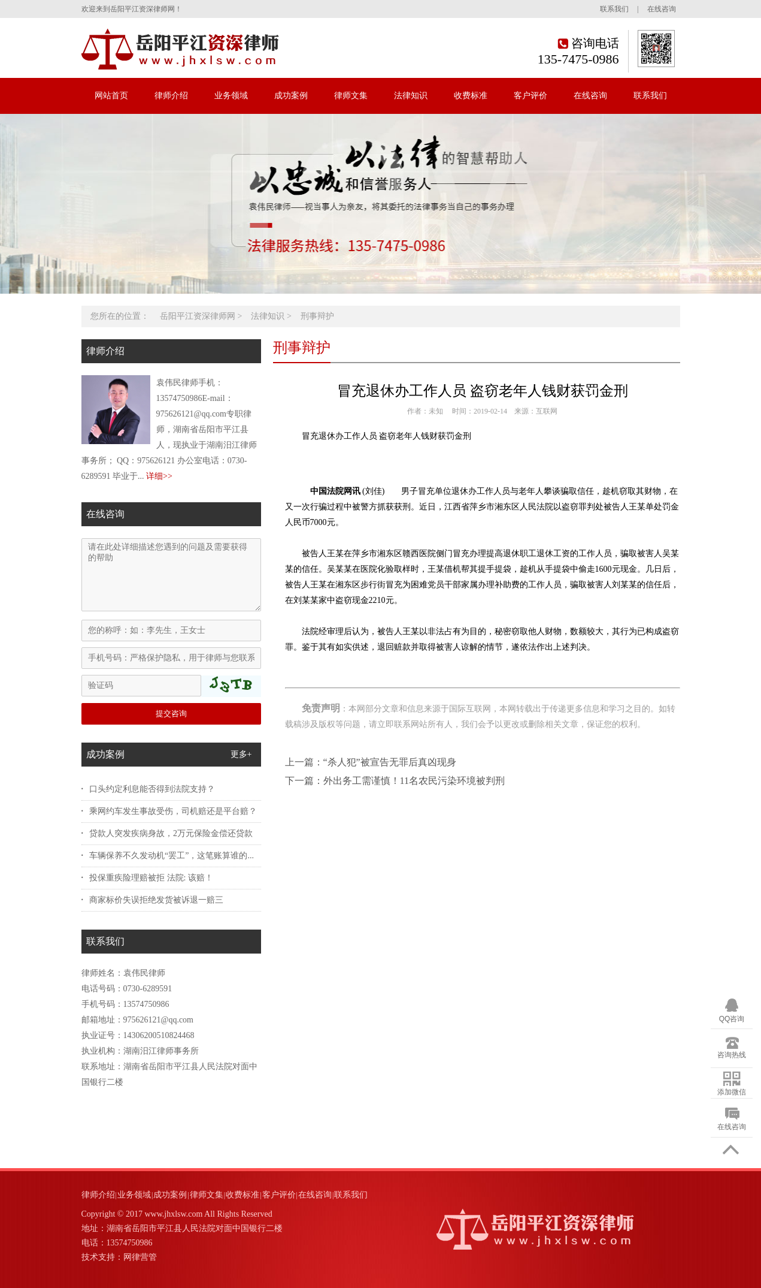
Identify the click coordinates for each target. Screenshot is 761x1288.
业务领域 (231, 95)
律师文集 (351, 95)
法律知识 (411, 95)
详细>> (159, 476)
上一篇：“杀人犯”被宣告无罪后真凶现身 (370, 762)
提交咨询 (171, 713)
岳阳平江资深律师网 (197, 316)
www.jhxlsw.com (173, 1213)
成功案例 (291, 95)
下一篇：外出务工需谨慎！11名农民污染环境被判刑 (395, 781)
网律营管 (140, 1257)
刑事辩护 (317, 316)
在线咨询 (661, 9)
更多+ (241, 754)
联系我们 (614, 9)
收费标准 (470, 95)
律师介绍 (171, 95)
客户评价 (530, 95)
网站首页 (111, 95)
